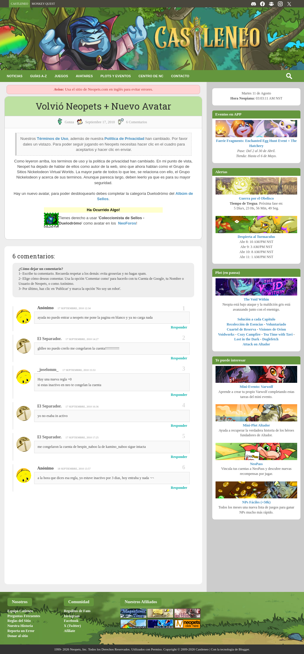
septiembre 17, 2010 (100, 122)
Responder (179, 327)
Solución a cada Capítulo (257, 319)
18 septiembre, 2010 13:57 (74, 468)
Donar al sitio (17, 636)
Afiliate (69, 631)
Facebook (71, 621)
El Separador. (49, 339)
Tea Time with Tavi (277, 334)
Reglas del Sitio (19, 621)
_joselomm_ (47, 369)
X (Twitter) (72, 626)
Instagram (72, 616)
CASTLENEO (19, 3)
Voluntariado (276, 324)
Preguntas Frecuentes (23, 616)
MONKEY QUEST (43, 3)
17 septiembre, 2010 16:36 (82, 406)
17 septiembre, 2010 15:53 (79, 370)
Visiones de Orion (272, 329)
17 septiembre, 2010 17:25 (82, 437)
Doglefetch (270, 339)
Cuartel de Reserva (241, 329)
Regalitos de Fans (77, 611)
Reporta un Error (20, 631)
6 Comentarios (136, 122)
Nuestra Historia (20, 626)
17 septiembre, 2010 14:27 (82, 339)
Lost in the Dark (246, 339)
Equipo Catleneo (20, 611)
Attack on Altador (256, 344)
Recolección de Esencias (245, 324)
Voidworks (226, 334)
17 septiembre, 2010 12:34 (74, 308)
